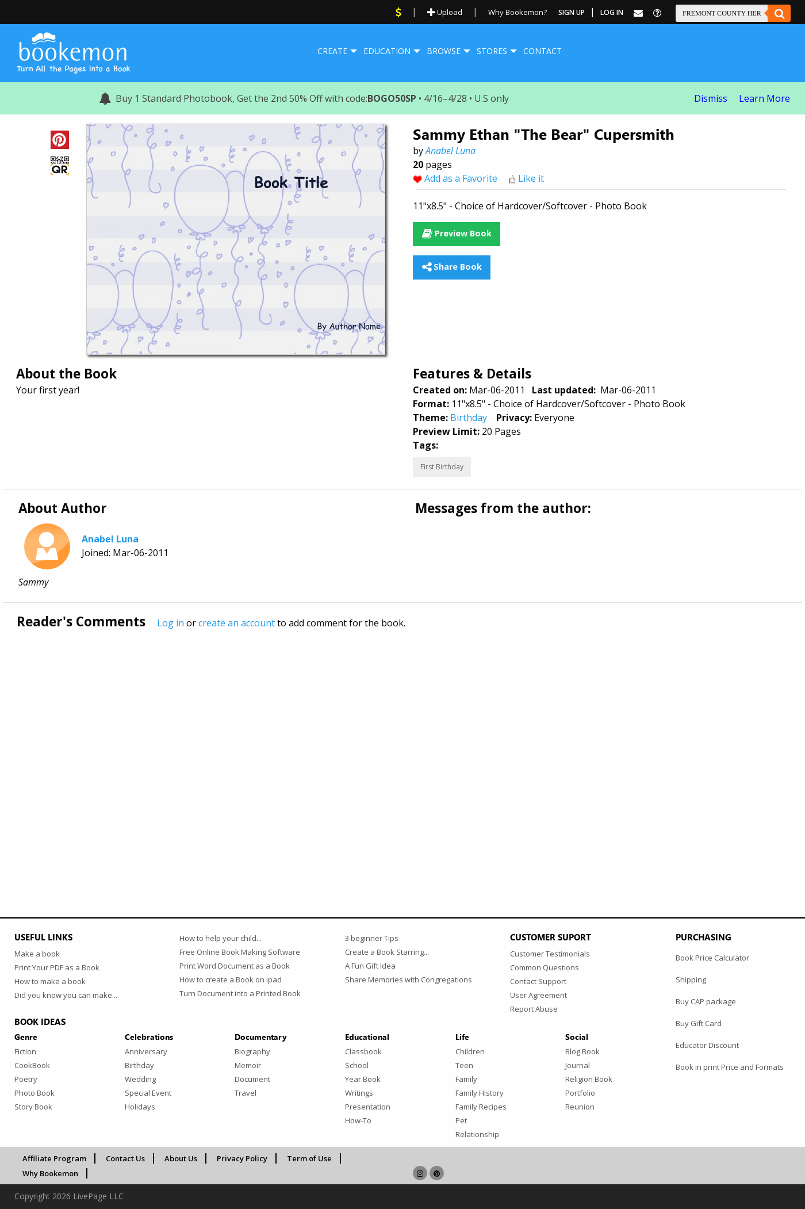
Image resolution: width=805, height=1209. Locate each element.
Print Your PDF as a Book (56, 967)
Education (387, 50)
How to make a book (50, 981)
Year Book (363, 1079)
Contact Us (125, 1158)
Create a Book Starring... (387, 952)
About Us (180, 1158)
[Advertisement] (359, 748)
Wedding (140, 1079)
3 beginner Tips (371, 938)
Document (252, 1079)
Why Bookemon (50, 1173)
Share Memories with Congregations (408, 979)
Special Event (148, 1093)
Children (470, 1051)
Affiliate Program (54, 1158)
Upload (444, 12)
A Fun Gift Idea (370, 966)
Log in (170, 623)
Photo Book (34, 1093)
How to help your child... (220, 938)
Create (332, 50)
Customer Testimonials (550, 953)
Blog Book (582, 1051)
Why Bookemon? (517, 12)
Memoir (248, 1065)
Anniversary (146, 1051)
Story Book (33, 1106)
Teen (464, 1065)
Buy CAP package (706, 1001)
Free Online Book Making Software (239, 952)
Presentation (367, 1106)
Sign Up (571, 12)
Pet (461, 1120)
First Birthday (441, 467)
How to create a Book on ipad (230, 979)
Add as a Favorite (460, 178)
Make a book (37, 953)
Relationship (477, 1134)
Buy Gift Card (699, 1023)
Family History (479, 1093)
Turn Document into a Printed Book (240, 993)
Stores (492, 50)
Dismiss (710, 98)
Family (466, 1079)
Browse (444, 50)
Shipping (691, 979)
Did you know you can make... (65, 995)
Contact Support (538, 981)
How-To (358, 1120)
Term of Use (309, 1158)
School (357, 1065)
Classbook (363, 1051)
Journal (577, 1065)
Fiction (25, 1051)
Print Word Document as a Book (234, 966)
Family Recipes (481, 1106)
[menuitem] (332, 51)
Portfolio (580, 1093)
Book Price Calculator (712, 957)
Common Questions (544, 967)
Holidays (140, 1106)
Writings (359, 1093)
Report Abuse (534, 1009)
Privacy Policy (242, 1158)
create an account (236, 623)
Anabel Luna (450, 150)
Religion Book (588, 1079)
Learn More (764, 98)
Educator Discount (707, 1045)
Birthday (468, 417)
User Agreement (538, 995)
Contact (542, 50)
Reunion (580, 1106)
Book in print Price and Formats (730, 1067)
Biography (252, 1051)
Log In (611, 12)
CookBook (32, 1065)
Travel (245, 1093)
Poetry (25, 1079)
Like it (531, 178)
